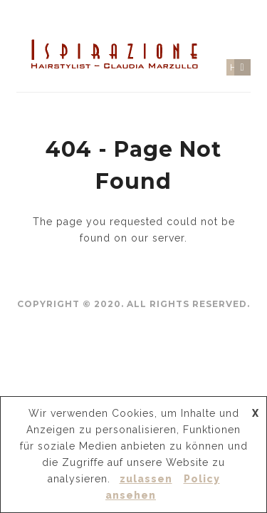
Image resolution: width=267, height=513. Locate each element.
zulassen (146, 478)
